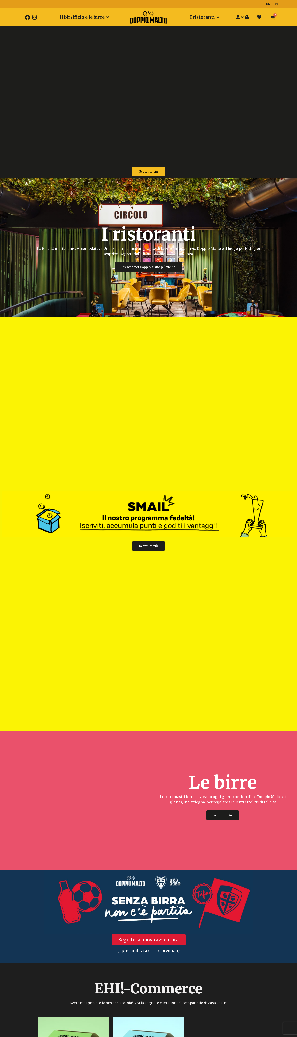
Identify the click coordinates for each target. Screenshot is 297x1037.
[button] (148, 171)
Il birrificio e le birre (84, 17)
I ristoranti (204, 17)
